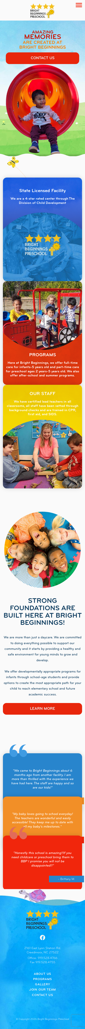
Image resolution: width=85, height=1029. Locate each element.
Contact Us (42, 58)
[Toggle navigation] (79, 5)
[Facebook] (42, 937)
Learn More (42, 709)
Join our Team (42, 989)
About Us (42, 974)
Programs (42, 979)
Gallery (42, 984)
